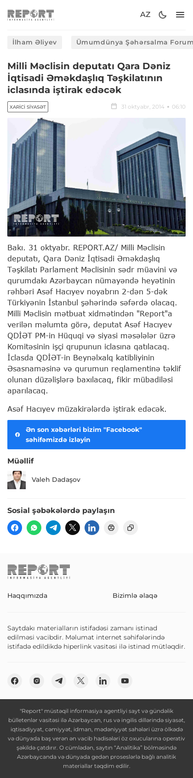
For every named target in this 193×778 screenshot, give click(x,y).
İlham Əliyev (34, 42)
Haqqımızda (27, 595)
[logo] (30, 15)
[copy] (130, 527)
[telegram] (53, 527)
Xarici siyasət (28, 107)
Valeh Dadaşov (43, 480)
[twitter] (72, 527)
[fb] (14, 527)
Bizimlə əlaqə (135, 595)
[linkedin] (92, 527)
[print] (111, 527)
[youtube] (125, 680)
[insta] (36, 680)
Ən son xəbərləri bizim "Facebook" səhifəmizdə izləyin (77, 434)
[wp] (34, 527)
